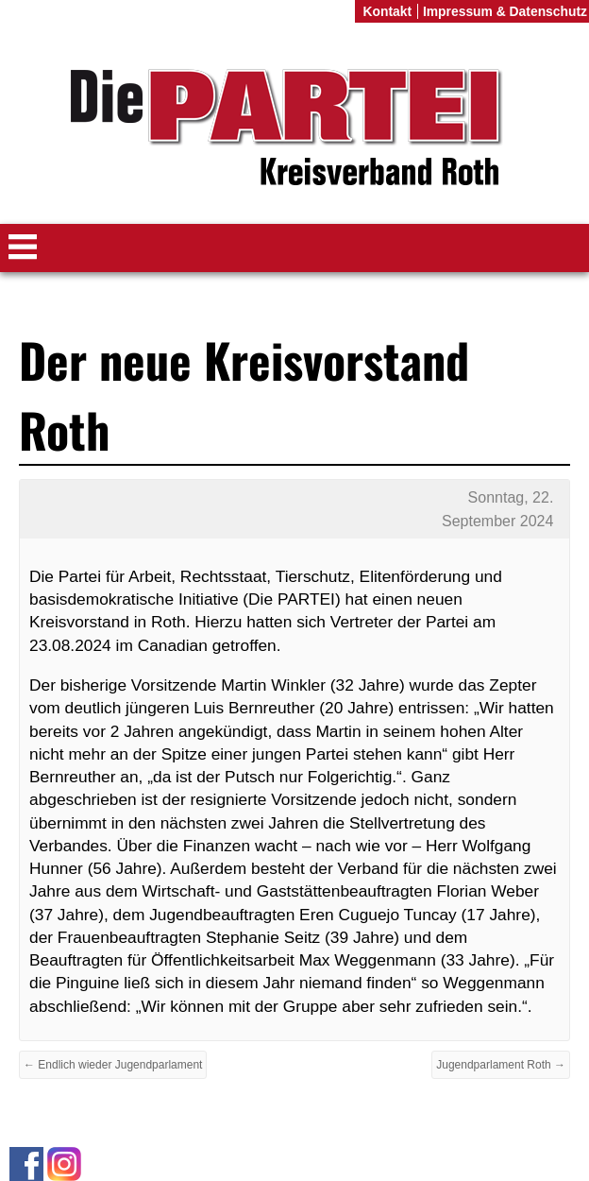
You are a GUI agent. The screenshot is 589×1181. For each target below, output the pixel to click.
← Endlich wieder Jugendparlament (113, 1064)
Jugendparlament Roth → (500, 1064)
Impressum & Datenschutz (505, 11)
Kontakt (387, 11)
